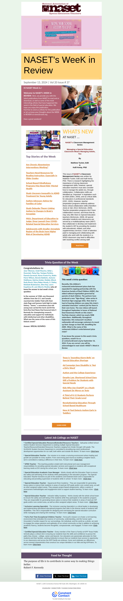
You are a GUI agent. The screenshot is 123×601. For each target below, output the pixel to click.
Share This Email (45, 576)
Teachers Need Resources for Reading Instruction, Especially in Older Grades (41, 175)
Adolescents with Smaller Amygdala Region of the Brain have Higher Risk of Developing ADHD (43, 231)
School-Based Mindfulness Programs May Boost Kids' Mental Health (42, 186)
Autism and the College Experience (79, 372)
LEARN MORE (61, 425)
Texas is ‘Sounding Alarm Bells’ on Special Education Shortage (79, 359)
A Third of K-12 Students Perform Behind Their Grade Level (78, 396)
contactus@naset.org (72, 341)
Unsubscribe (46, 588)
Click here (95, 451)
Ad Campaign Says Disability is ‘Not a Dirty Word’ (79, 366)
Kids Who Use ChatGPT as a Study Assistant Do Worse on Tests (79, 389)
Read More (80, 246)
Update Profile (56, 588)
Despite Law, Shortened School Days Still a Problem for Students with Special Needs (80, 380)
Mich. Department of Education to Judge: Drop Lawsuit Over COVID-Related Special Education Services (42, 221)
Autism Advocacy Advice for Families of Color (39, 202)
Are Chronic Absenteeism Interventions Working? (38, 166)
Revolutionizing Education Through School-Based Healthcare (79, 404)
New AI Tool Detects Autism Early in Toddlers (79, 411)
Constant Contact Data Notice (71, 588)
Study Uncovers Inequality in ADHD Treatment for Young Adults (42, 194)
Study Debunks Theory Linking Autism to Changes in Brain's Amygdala (40, 211)
